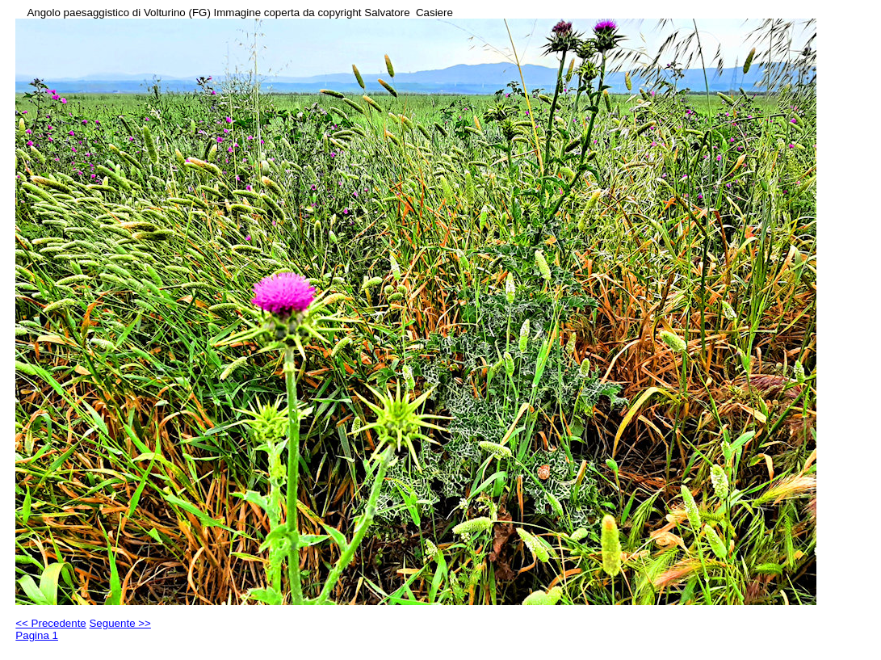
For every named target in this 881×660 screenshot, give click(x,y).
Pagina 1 (36, 635)
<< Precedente (50, 623)
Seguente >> (119, 623)
